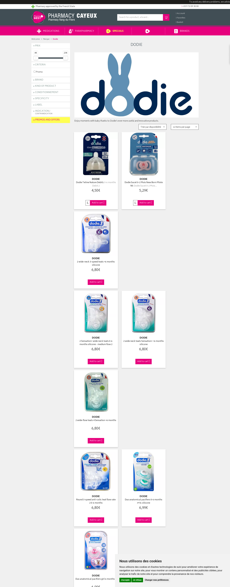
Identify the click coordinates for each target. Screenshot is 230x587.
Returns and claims (40, 521)
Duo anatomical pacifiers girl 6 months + (179, 327)
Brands (181, 31)
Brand (39, 80)
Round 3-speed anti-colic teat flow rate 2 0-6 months (93, 327)
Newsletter (79, 524)
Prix (37, 46)
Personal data (80, 541)
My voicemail (123, 524)
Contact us (36, 518)
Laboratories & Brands (84, 511)
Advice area (79, 521)
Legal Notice (80, 538)
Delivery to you (167, 511)
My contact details (125, 511)
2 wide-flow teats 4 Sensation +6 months (179, 253)
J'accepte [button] (125, 580)
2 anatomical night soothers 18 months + (93, 401)
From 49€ (93, 458)
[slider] (35, 58)
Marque (46, 39)
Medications (48, 31)
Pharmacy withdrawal (170, 507)
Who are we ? (38, 507)
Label (38, 105)
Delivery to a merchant (170, 514)
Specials (115, 31)
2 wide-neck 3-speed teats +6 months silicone (179, 179)
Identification (123, 507)
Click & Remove (50, 457)
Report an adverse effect (85, 531)
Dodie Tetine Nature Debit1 (93, 179)
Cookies (78, 545)
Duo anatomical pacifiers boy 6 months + (179, 401)
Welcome (35, 39)
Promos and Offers (47, 120)
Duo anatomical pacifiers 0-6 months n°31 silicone (136, 327)
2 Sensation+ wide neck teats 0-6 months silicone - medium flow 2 (93, 253)
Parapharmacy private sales (86, 518)
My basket (121, 518)
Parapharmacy (81, 31)
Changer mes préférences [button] (157, 580)
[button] (152, 127)
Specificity (42, 99)
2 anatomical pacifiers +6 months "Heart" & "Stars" (136, 401)
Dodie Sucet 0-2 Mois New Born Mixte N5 (136, 179)
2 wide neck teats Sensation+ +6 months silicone (136, 253)
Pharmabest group (40, 511)
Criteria (40, 65)
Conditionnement (46, 92)
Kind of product (45, 86)
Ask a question (38, 514)
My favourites (123, 521)
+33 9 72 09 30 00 (179, 457)
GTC (76, 535)
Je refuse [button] (137, 580)
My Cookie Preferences (85, 548)
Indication (43, 112)
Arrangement (80, 528)
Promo (38, 72)
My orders (121, 514)
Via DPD (136, 457)
